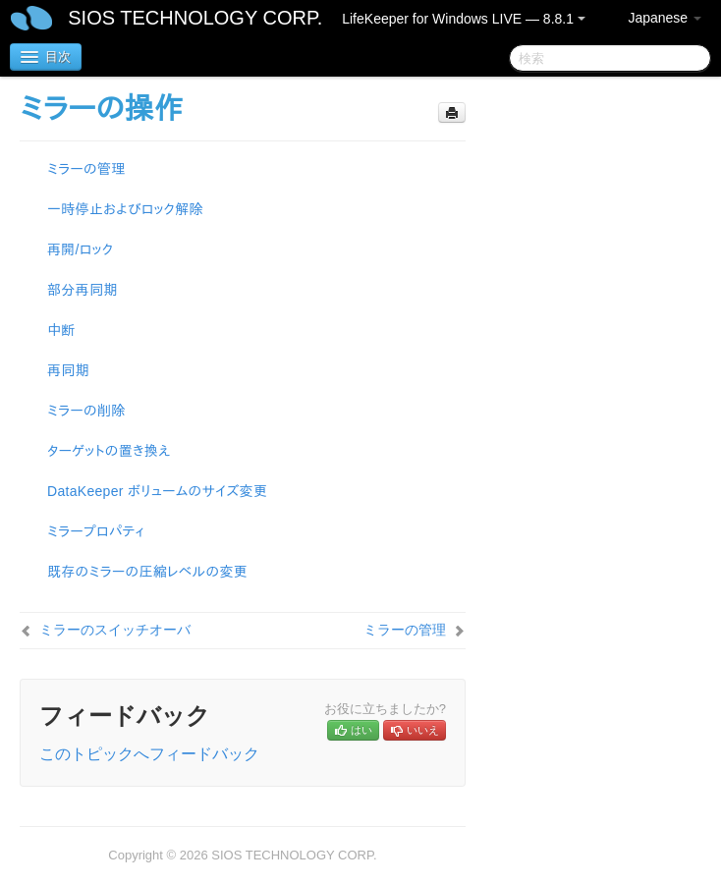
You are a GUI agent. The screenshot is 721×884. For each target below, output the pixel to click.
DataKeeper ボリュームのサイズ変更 (157, 491)
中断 (61, 330)
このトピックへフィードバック (149, 754)
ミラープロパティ (95, 531)
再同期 (68, 370)
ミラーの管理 (86, 169)
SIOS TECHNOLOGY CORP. (195, 17)
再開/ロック (80, 249)
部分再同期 (82, 290)
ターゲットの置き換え (109, 451)
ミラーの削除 (86, 410)
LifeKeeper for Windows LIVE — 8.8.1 (463, 19)
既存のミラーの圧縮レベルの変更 (147, 572)
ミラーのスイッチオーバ (115, 629)
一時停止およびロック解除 (125, 209)
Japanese (664, 18)
